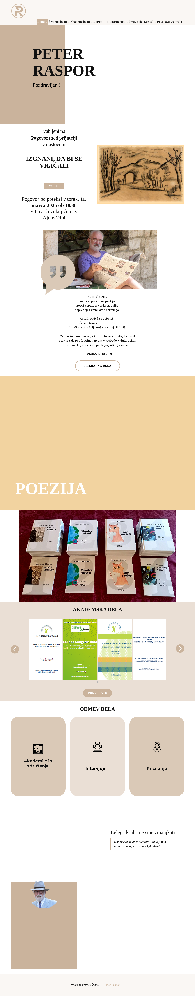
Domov (42, 21)
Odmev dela (134, 21)
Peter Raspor (112, 984)
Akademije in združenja (38, 763)
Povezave (163, 21)
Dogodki (99, 21)
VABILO (54, 186)
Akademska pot (81, 21)
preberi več (97, 693)
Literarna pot (116, 21)
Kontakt (150, 21)
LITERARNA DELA (97, 366)
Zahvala (176, 21)
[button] (15, 649)
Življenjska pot (59, 21)
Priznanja (157, 768)
